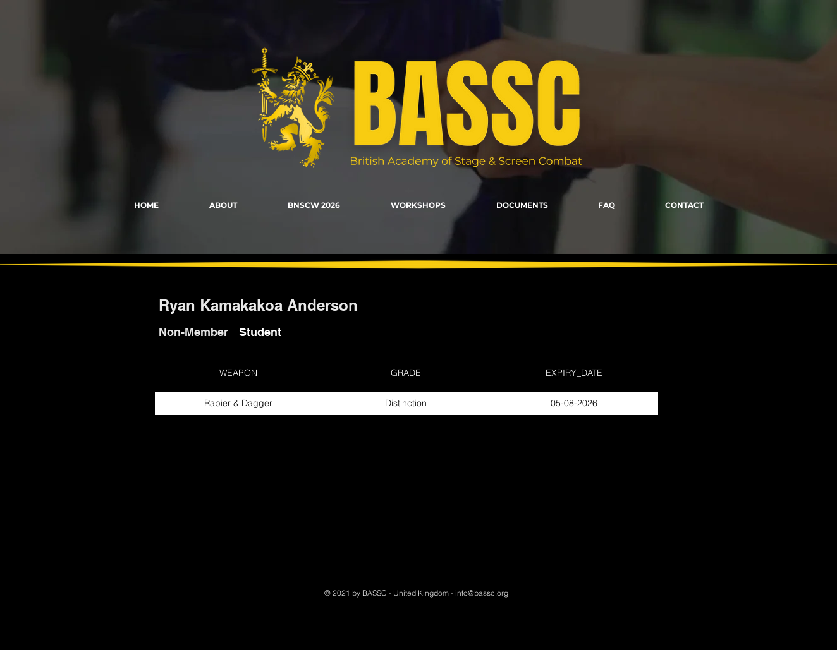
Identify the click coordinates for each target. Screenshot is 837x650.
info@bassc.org (481, 593)
